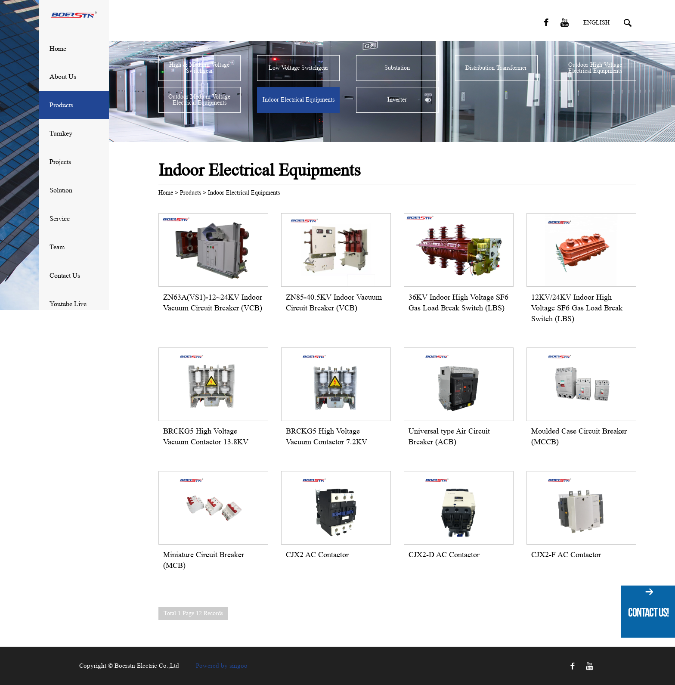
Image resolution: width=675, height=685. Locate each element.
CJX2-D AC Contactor (444, 554)
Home (58, 48)
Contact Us (65, 275)
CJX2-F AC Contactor (566, 554)
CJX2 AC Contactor (317, 554)
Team (57, 247)
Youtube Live (68, 303)
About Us (63, 76)
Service (60, 218)
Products (61, 104)
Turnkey (61, 133)
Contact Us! (648, 612)
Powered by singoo (222, 665)
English (596, 22)
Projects (60, 161)
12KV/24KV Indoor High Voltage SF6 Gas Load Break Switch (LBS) (576, 308)
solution (61, 190)
